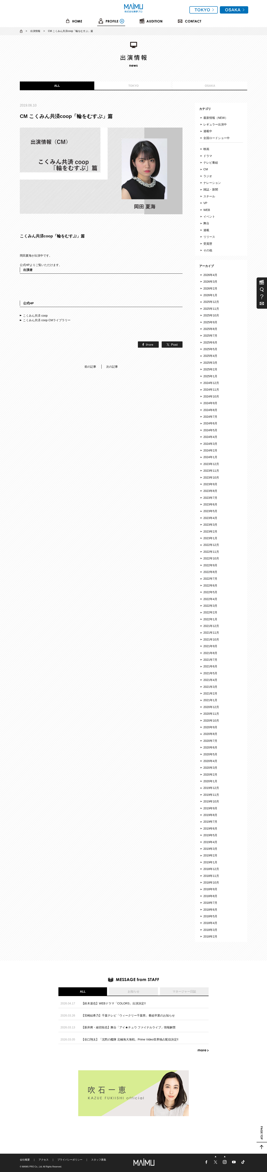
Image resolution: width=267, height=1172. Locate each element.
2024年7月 (210, 416)
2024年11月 (211, 389)
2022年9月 (210, 565)
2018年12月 (211, 869)
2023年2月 (210, 531)
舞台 (206, 223)
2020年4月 (210, 761)
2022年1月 (210, 619)
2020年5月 (210, 754)
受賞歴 (207, 243)
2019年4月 (210, 842)
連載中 (207, 131)
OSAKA (210, 85)
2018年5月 (210, 916)
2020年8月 (210, 734)
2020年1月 (210, 781)
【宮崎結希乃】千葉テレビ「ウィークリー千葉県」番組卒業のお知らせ (128, 1015)
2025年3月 (210, 362)
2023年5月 (210, 511)
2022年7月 (210, 578)
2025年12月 (211, 301)
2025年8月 (210, 329)
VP (205, 203)
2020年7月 (210, 740)
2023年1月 (210, 538)
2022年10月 (211, 558)
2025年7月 (210, 335)
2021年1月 (210, 700)
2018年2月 (210, 936)
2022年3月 (210, 605)
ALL (57, 85)
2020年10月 (211, 720)
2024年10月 (211, 396)
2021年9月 (210, 646)
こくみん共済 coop (35, 315)
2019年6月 (210, 828)
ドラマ (207, 156)
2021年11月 (211, 632)
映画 (206, 149)
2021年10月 (211, 639)
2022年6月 (210, 585)
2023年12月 (211, 464)
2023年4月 (210, 518)
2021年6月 (210, 666)
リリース (209, 236)
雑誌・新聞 (210, 189)
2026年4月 (210, 275)
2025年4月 (210, 355)
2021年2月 (210, 693)
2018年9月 (210, 889)
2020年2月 (210, 774)
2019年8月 (210, 815)
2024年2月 (210, 450)
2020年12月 (211, 707)
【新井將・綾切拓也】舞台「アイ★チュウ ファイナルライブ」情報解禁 (128, 1027)
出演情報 (35, 31)
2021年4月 (210, 680)
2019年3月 (210, 848)
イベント (209, 216)
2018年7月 (210, 902)
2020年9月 (210, 727)
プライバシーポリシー (69, 1159)
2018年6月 (210, 909)
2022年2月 (210, 612)
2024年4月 (210, 437)
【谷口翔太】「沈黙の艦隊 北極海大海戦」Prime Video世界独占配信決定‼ (129, 1039)
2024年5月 (210, 430)
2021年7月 (210, 659)
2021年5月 (210, 673)
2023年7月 (210, 497)
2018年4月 (210, 923)
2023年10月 (211, 477)
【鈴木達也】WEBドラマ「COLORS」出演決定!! (113, 1003)
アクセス (44, 1159)
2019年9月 (210, 808)
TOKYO (133, 85)
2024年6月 (210, 423)
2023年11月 (211, 470)
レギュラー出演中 (215, 124)
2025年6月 (210, 342)
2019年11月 (211, 794)
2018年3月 (210, 929)
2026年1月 (210, 295)
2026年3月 (210, 281)
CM (205, 169)
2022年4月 (210, 599)
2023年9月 (210, 484)
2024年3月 (210, 443)
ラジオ (207, 176)
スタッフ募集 (98, 1159)
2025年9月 (210, 322)
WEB (206, 210)
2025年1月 (210, 376)
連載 (206, 230)
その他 (207, 250)
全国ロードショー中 (216, 138)
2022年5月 (210, 592)
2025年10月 (211, 315)
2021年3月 (210, 686)
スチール (209, 196)
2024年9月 (210, 403)
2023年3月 (210, 524)
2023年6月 (210, 504)
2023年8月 (210, 491)
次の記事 (112, 366)
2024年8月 (210, 410)
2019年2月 (210, 855)
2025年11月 (211, 308)
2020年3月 (210, 767)
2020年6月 (210, 747)
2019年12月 (211, 788)
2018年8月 (210, 896)
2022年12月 (211, 545)
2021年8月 (210, 653)
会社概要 (25, 1159)
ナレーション (212, 182)
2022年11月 (211, 551)
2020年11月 (211, 713)
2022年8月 (210, 572)
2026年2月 (210, 288)
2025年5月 (210, 349)
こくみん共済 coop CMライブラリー (47, 320)
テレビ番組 (210, 162)
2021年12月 (211, 626)
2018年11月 (211, 875)
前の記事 (90, 366)
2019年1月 (210, 862)
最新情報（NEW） (215, 117)
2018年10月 (211, 882)
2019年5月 (210, 835)
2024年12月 (211, 383)
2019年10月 (211, 801)
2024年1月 (210, 457)
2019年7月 (210, 821)
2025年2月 (210, 369)
